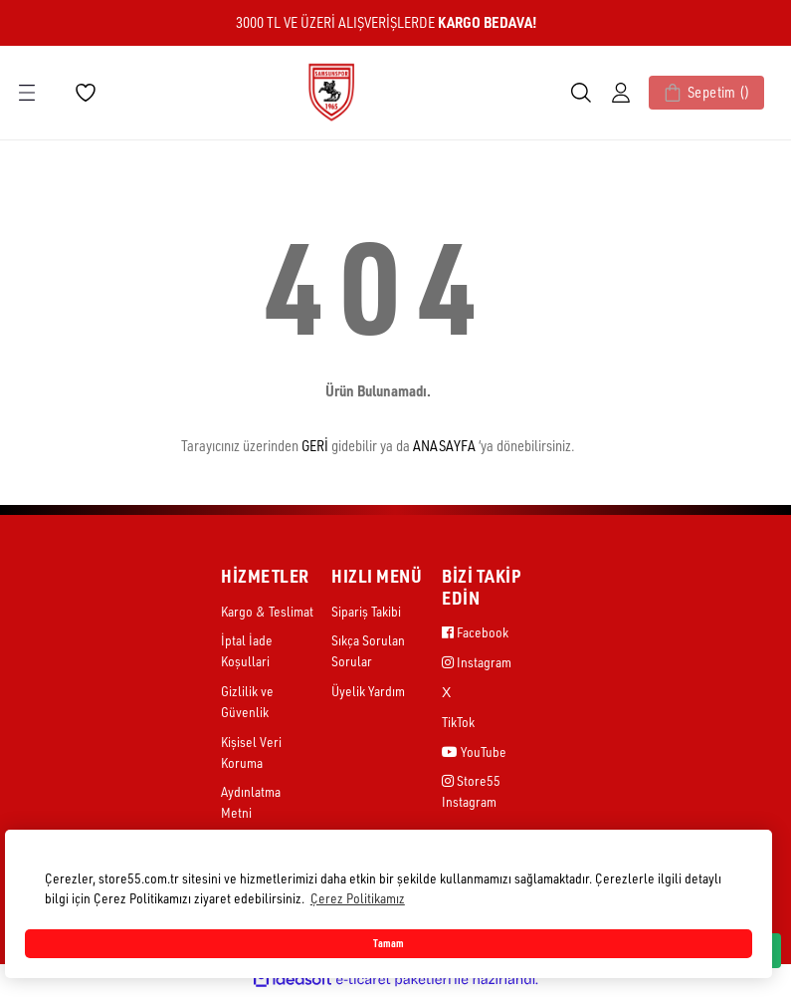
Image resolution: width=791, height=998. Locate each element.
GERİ (314, 445)
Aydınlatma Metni (251, 807)
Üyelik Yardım (368, 692)
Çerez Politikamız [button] (357, 897)
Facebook (475, 632)
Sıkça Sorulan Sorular (368, 652)
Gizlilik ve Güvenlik (247, 703)
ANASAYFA (444, 445)
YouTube (474, 753)
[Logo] (331, 91)
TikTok (458, 723)
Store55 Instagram (471, 795)
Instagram (476, 662)
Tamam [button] (388, 943)
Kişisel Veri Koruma (251, 755)
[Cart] (698, 93)
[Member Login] (605, 93)
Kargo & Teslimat (267, 612)
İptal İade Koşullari (247, 652)
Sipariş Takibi (366, 612)
